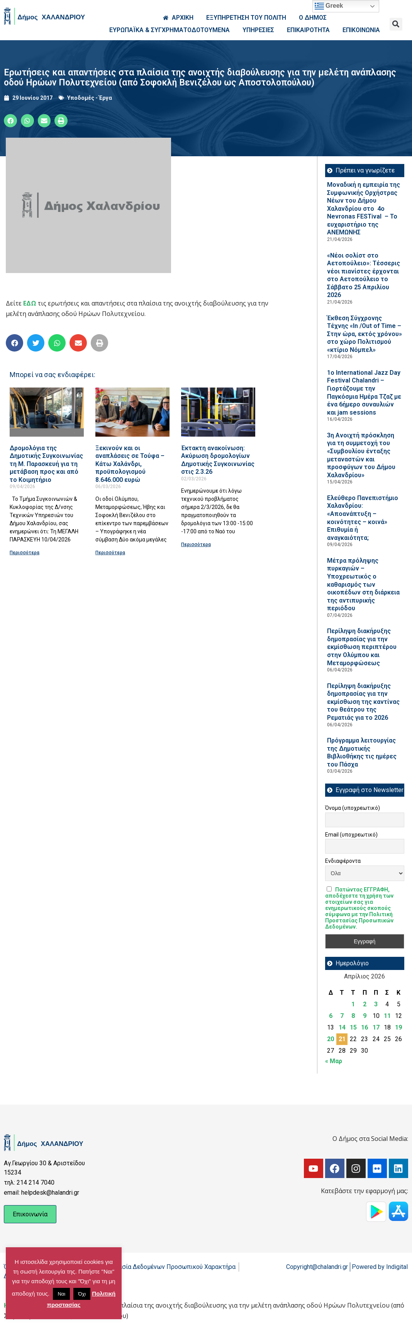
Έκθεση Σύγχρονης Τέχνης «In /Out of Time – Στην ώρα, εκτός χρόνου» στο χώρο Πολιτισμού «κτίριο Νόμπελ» (364, 333)
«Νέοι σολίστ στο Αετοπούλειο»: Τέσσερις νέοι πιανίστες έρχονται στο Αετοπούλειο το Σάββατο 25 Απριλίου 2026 (363, 275)
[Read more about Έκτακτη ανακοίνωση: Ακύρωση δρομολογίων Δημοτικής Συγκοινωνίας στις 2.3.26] (218, 412)
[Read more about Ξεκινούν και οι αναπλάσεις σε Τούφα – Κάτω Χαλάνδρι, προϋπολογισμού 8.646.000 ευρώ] (132, 412)
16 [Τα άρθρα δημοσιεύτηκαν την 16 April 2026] (364, 1027)
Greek (329, 6)
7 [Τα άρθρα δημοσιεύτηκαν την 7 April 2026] (342, 1015)
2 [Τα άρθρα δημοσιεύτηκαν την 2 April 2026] (364, 1004)
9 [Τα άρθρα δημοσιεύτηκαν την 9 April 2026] (364, 1015)
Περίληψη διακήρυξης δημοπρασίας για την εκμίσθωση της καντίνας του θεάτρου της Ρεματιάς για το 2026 (363, 701)
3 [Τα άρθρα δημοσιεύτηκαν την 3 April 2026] (376, 1004)
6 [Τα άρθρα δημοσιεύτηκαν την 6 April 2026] (330, 1015)
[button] (396, 24)
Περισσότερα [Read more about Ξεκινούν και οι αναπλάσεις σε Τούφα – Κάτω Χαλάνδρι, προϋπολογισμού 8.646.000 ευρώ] (110, 552)
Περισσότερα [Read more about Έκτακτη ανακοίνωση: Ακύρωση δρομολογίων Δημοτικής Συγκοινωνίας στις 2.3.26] (196, 544)
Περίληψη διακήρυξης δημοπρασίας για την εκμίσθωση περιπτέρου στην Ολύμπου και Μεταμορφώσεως (362, 646)
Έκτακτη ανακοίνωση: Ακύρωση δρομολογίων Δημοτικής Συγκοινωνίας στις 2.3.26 (217, 460)
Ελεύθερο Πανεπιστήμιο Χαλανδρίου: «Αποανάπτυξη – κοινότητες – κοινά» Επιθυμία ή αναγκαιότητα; (362, 517)
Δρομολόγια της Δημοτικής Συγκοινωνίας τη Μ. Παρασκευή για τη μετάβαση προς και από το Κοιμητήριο (46, 463)
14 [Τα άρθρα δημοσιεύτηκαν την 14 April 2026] (342, 1027)
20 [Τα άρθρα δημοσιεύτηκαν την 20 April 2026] (330, 1039)
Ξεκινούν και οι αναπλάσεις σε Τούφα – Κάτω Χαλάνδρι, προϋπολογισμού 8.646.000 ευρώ (129, 463)
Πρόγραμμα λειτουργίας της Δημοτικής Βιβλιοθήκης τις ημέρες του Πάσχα (362, 752)
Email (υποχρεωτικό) (351, 835)
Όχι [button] (82, 1294)
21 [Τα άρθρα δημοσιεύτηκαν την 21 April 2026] (342, 1039)
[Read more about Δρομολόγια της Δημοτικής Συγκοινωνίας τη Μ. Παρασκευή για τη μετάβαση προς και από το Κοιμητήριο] (47, 412)
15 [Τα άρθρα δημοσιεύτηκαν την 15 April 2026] (353, 1027)
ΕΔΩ (29, 303)
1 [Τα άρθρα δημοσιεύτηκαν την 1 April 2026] (353, 1004)
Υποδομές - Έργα (89, 98)
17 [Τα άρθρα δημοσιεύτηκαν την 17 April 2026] (376, 1027)
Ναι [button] (61, 1294)
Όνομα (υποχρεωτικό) (352, 808)
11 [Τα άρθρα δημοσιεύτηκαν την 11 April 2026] (387, 1015)
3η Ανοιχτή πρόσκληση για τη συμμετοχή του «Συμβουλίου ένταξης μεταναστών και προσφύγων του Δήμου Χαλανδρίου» (361, 455)
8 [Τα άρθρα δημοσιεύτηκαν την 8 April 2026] (353, 1015)
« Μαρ (333, 1061)
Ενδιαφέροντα (343, 861)
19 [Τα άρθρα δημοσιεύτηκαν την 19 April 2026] (398, 1027)
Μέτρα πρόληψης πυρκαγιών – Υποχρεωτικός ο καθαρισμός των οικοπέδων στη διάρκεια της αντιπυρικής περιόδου (363, 584)
